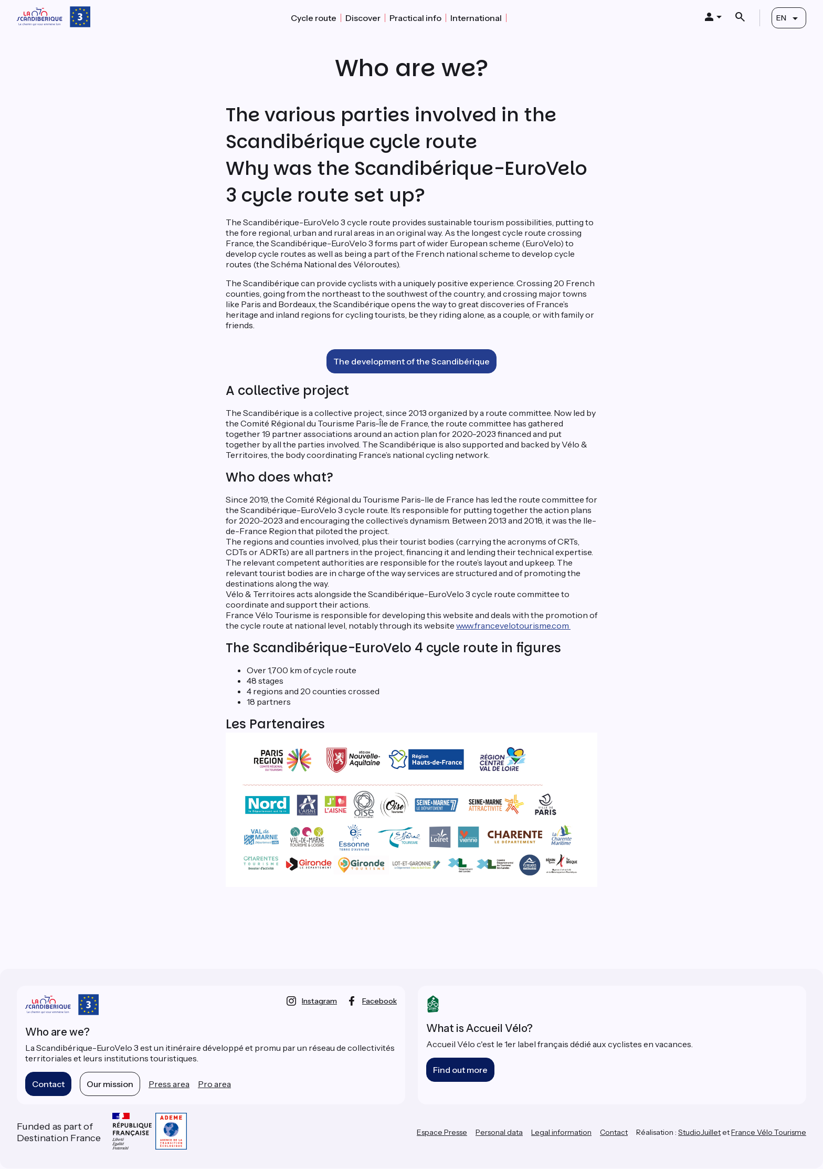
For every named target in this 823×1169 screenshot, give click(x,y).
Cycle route (313, 18)
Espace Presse (442, 1132)
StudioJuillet (699, 1132)
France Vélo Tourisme (768, 1132)
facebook (379, 1001)
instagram (319, 1001)
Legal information (561, 1132)
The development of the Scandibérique (411, 361)
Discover (363, 18)
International (476, 18)
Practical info (415, 18)
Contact (48, 1084)
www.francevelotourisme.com (513, 625)
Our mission (110, 1084)
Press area (169, 1084)
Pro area (214, 1084)
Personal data (499, 1132)
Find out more (460, 1069)
